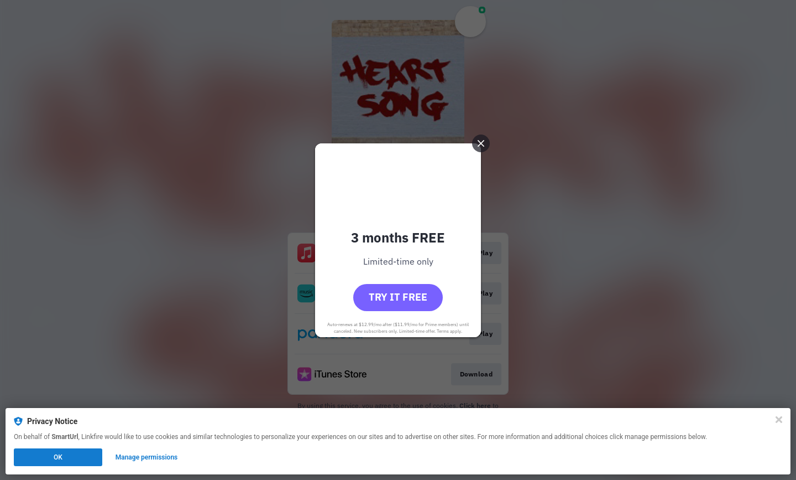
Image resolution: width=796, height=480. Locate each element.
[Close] (779, 420)
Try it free (398, 297)
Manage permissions (147, 457)
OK (58, 457)
